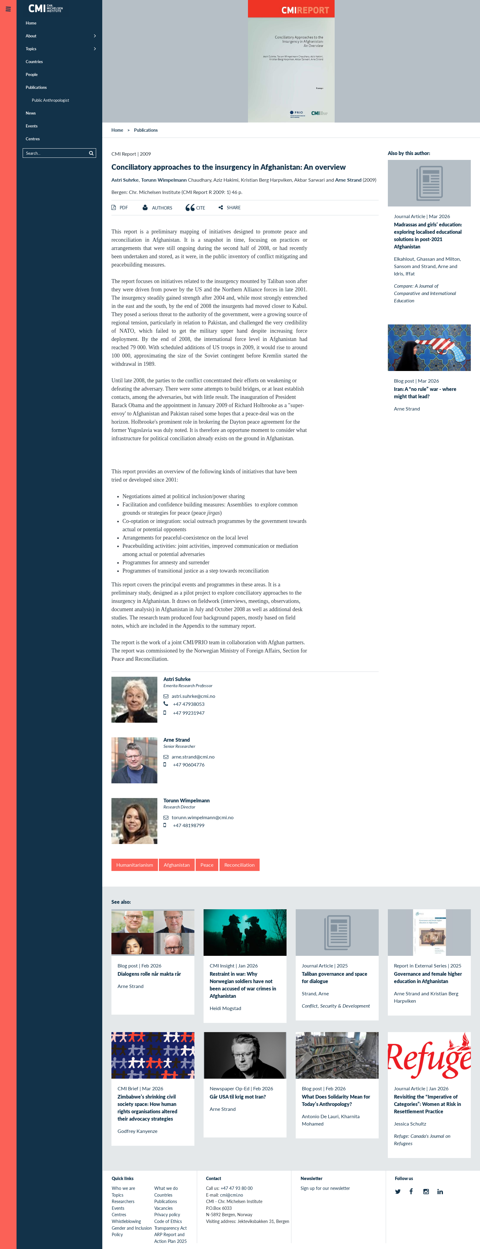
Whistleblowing (126, 1221)
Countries (34, 61)
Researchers (123, 1201)
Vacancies (163, 1208)
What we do (166, 1188)
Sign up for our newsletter (325, 1188)
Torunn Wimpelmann (164, 179)
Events (32, 126)
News (31, 113)
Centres (33, 139)
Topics (31, 48)
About (31, 36)
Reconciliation (239, 864)
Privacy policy (167, 1214)
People (32, 74)
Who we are (123, 1188)
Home (31, 23)
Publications (36, 87)
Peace (207, 864)
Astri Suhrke (125, 179)
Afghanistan (177, 864)
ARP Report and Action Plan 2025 (170, 1237)
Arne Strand (348, 179)
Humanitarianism (134, 864)
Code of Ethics (168, 1221)
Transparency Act (170, 1228)
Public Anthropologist (50, 100)
